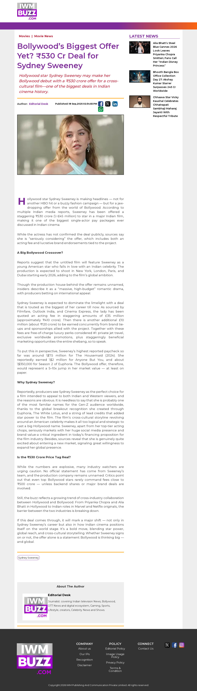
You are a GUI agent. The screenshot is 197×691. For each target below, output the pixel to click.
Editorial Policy (115, 648)
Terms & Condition (115, 669)
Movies (24, 36)
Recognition (84, 659)
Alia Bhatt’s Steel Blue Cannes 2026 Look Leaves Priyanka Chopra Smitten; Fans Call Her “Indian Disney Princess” (165, 54)
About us (84, 648)
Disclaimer (84, 665)
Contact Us (145, 648)
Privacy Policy (115, 662)
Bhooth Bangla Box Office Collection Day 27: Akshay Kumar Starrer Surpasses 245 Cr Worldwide (166, 81)
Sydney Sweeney (28, 557)
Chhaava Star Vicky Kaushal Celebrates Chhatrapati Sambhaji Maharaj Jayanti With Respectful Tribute (166, 107)
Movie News (43, 36)
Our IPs (85, 654)
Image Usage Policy (115, 655)
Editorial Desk (38, 103)
